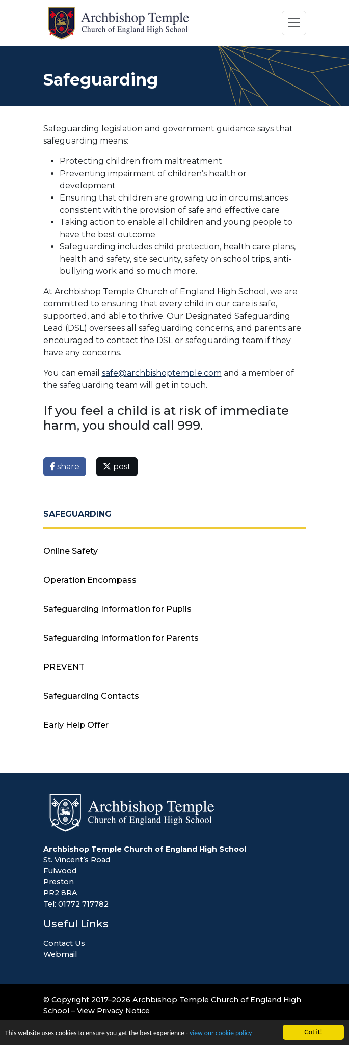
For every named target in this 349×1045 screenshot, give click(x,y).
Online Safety (70, 551)
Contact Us (64, 943)
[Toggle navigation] (294, 23)
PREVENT (64, 667)
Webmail (60, 954)
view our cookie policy (221, 1033)
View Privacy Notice (113, 1010)
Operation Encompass (90, 580)
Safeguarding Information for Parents (121, 638)
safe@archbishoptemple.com (162, 373)
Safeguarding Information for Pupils (117, 609)
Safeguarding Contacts (91, 696)
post (117, 466)
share (64, 466)
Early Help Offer (76, 725)
